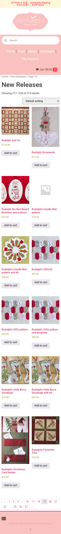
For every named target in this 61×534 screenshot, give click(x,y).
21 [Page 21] (55, 501)
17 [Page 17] (33, 501)
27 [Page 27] (26, 506)
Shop (21, 51)
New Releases (18, 76)
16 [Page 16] (27, 501)
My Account (30, 59)
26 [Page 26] (20, 506)
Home (10, 51)
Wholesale (47, 51)
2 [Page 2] (13, 501)
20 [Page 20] (50, 501)
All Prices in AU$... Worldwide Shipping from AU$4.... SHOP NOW (30, 3)
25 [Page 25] (15, 506)
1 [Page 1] (9, 501)
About (32, 51)
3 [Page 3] (18, 501)
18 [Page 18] (38, 501)
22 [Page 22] (4, 506)
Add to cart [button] (10, 153)
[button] (3, 518)
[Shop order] (40, 101)
